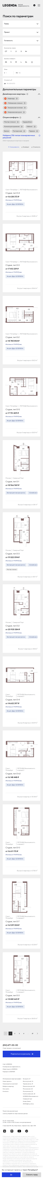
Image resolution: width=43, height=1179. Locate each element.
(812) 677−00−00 (10, 1045)
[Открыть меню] (38, 5)
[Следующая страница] (37, 1033)
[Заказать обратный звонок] (34, 5)
